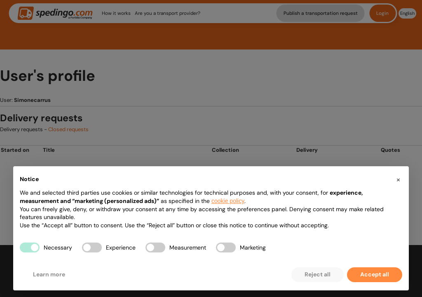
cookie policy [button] (227, 201)
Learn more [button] (49, 274)
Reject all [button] (318, 274)
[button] (398, 179)
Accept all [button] (374, 274)
